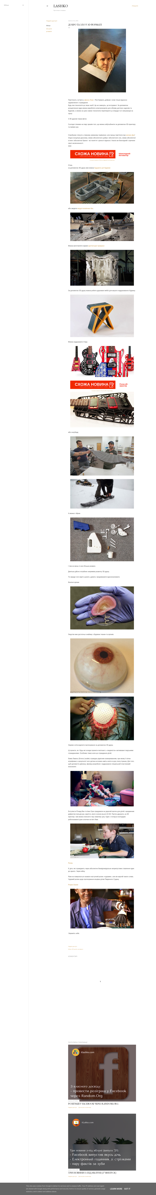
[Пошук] (135, 6)
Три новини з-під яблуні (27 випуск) (92, 1172)
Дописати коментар (84, 1107)
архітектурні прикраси (96, 246)
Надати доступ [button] (51, 21)
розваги (49, 31)
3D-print (49, 29)
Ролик (70, 863)
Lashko (60, 6)
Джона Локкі (89, 100)
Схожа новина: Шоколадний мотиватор (102, 160)
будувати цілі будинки (102, 168)
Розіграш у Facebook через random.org (93, 1103)
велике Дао (130, 135)
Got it (127, 1189)
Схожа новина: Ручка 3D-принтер (102, 390)
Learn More (116, 1189)
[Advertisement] (102, 1023)
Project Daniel (73, 885)
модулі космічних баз (85, 208)
